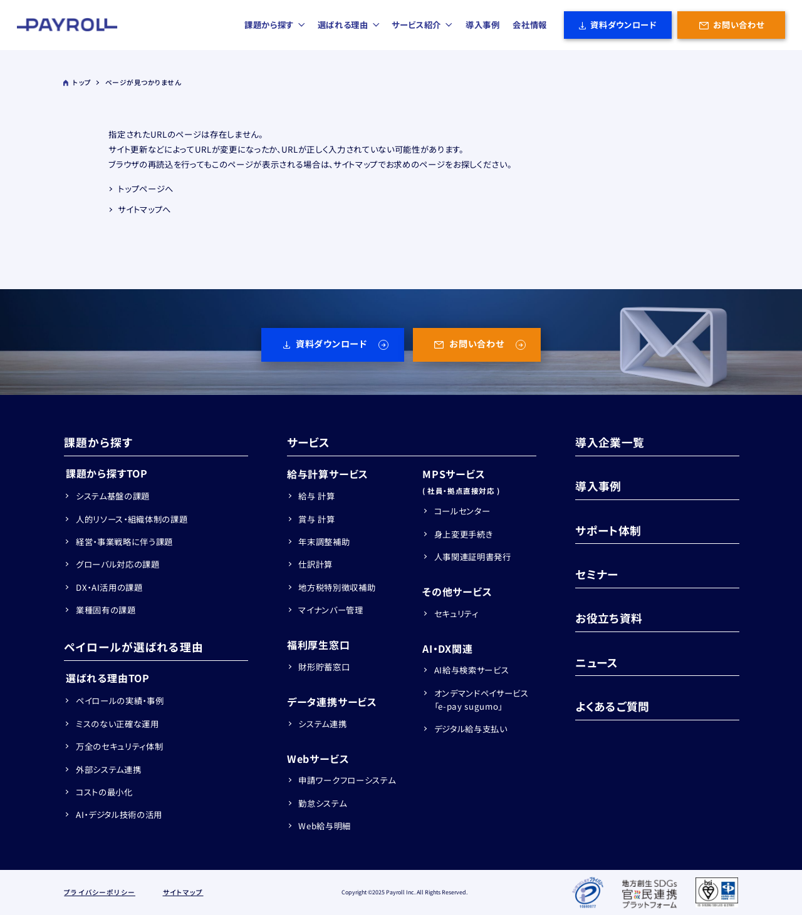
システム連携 (322, 724)
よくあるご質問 (612, 706)
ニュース (596, 662)
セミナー (596, 574)
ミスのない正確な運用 (117, 724)
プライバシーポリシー (99, 892)
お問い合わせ (738, 25)
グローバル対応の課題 (118, 564)
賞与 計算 (316, 519)
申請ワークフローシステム (346, 780)
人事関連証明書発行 (472, 557)
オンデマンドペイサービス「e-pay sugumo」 (481, 699)
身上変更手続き (463, 534)
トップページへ (146, 189)
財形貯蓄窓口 (324, 667)
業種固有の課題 (106, 610)
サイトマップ (183, 892)
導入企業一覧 (609, 442)
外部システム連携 (108, 769)
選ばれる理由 (349, 25)
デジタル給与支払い (471, 729)
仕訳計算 (315, 564)
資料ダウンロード (623, 25)
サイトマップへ (144, 209)
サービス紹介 (422, 25)
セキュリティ (456, 614)
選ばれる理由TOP (108, 678)
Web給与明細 (324, 826)
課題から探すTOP (107, 473)
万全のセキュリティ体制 (119, 746)
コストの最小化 (104, 792)
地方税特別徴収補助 (336, 587)
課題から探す (275, 25)
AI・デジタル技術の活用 (119, 814)
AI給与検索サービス (471, 670)
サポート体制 (608, 530)
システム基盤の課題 (113, 496)
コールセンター (462, 511)
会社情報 (530, 25)
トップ (77, 82)
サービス (308, 442)
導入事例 (483, 25)
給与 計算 (316, 496)
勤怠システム (322, 803)
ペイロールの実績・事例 (120, 701)
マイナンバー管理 (330, 610)
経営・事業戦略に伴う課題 (124, 542)
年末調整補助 (324, 542)
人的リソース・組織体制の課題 (131, 519)
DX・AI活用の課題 (109, 587)
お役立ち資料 (608, 618)
